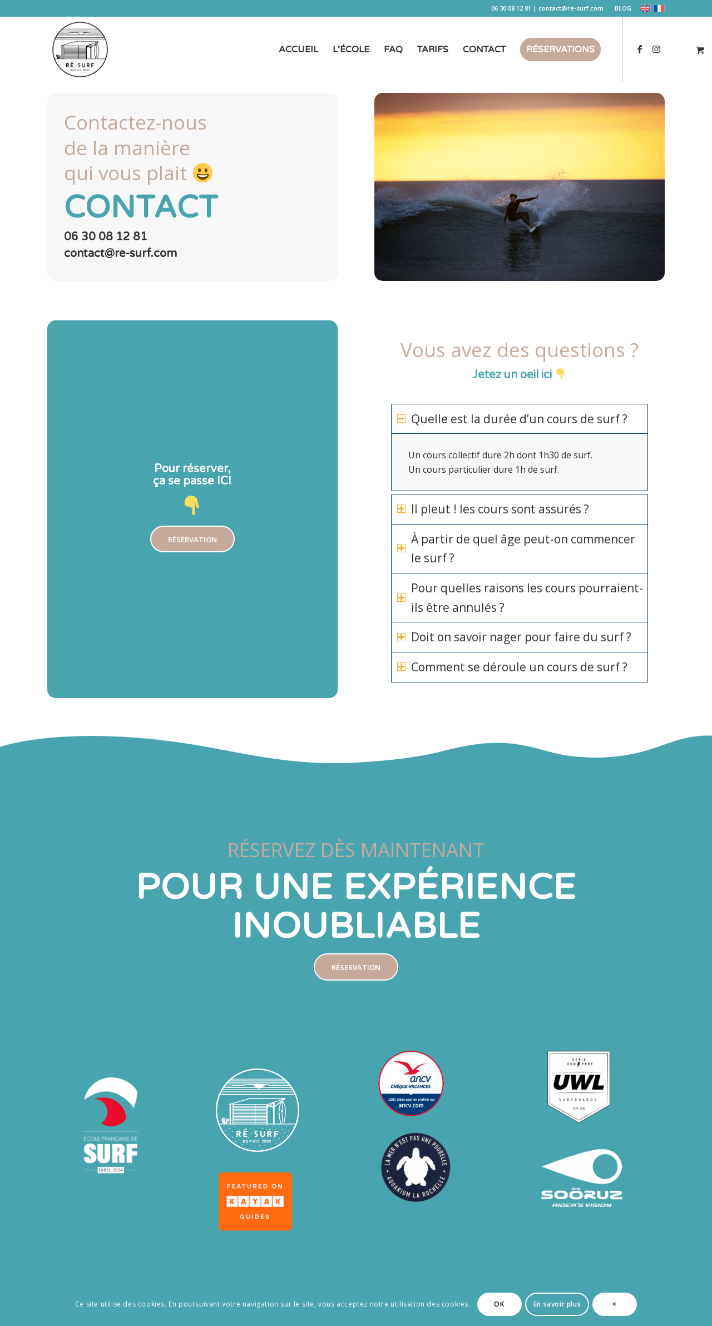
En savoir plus (557, 1304)
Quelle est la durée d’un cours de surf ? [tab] (512, 419)
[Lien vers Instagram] (656, 49)
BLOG (623, 8)
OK (499, 1304)
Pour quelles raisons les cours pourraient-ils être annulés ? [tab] (520, 597)
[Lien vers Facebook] (639, 49)
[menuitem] (620, 8)
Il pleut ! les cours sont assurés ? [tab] (493, 509)
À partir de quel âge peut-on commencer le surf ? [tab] (516, 548)
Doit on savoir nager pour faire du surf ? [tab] (514, 637)
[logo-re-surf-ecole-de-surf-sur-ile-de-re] (80, 49)
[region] (519, 462)
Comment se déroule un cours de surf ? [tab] (512, 667)
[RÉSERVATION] (192, 539)
